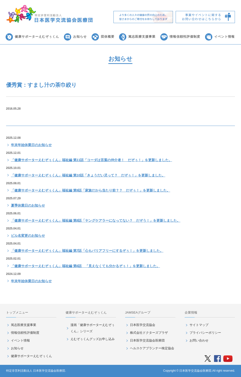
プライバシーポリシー (205, 332)
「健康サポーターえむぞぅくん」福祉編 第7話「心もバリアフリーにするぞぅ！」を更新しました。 (87, 251)
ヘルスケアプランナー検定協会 (152, 348)
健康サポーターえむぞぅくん (37, 36)
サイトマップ (198, 325)
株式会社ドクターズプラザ (149, 332)
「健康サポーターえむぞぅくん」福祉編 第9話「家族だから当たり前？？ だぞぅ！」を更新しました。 (90, 190)
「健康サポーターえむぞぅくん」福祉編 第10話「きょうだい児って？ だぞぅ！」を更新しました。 (88, 175)
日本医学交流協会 (142, 325)
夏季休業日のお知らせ (28, 205)
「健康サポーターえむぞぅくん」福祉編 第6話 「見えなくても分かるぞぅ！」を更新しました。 (85, 266)
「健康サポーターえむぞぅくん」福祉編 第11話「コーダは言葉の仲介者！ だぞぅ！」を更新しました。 (91, 160)
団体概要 (107, 36)
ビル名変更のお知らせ (28, 235)
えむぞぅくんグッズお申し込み (92, 339)
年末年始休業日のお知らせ (31, 145)
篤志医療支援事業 (141, 36)
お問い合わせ (198, 340)
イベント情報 (224, 36)
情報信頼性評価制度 (185, 36)
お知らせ (80, 36)
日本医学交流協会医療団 (147, 340)
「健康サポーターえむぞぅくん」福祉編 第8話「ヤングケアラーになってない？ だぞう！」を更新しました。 (96, 220)
